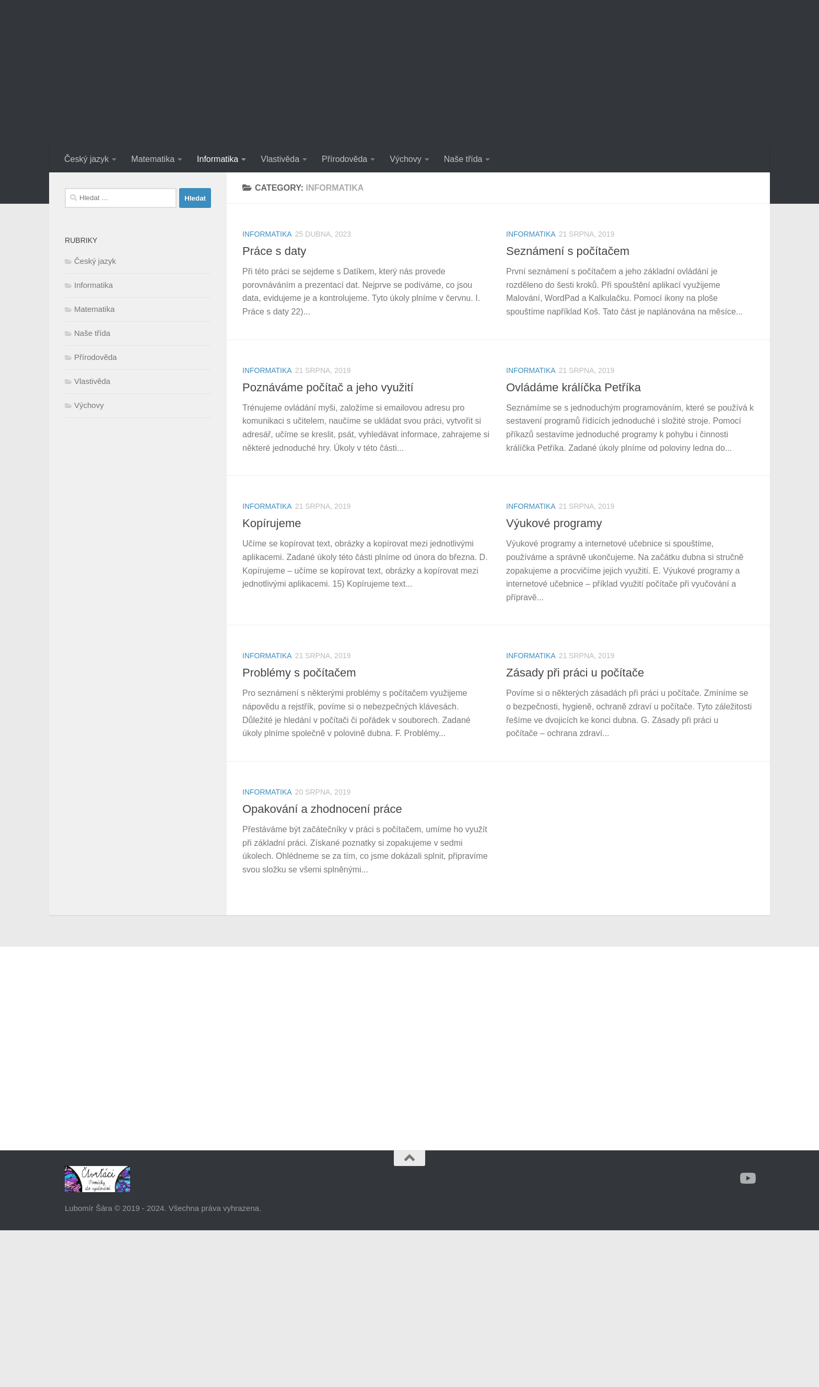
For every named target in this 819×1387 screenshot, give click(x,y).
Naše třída (463, 159)
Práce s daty (274, 251)
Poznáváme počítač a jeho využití (328, 387)
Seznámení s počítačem (567, 251)
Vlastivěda (280, 159)
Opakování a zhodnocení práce (322, 808)
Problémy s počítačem (299, 672)
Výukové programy (554, 523)
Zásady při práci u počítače (575, 672)
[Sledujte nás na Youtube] (747, 1178)
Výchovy (405, 159)
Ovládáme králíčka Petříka (573, 387)
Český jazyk (86, 159)
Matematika (152, 159)
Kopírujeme (271, 523)
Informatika (217, 159)
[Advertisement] (138, 600)
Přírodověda (344, 159)
